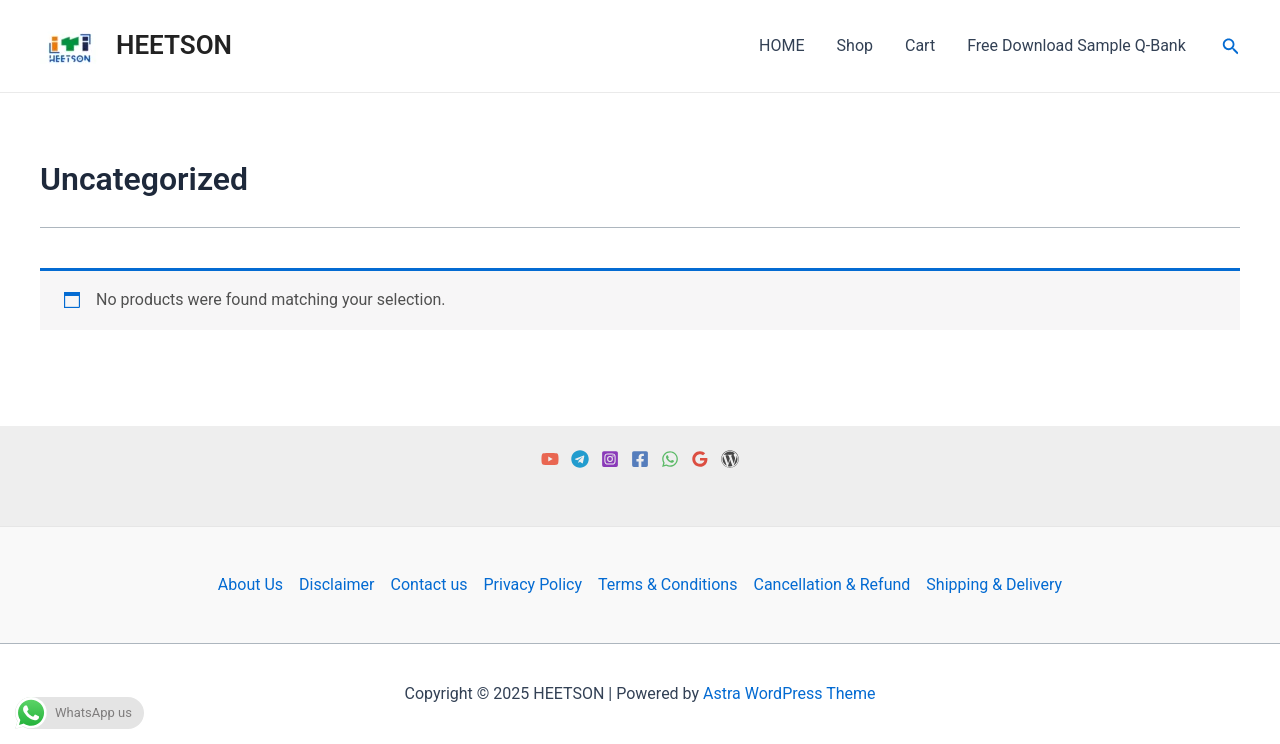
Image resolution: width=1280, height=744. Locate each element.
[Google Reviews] (700, 459)
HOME (781, 45)
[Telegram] (580, 459)
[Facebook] (640, 459)
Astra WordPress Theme (789, 693)
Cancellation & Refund (831, 584)
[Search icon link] (1231, 46)
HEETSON (174, 45)
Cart (920, 45)
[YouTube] (550, 459)
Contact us (429, 584)
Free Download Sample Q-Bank (1076, 45)
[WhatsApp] (670, 459)
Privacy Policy (532, 584)
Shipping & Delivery (994, 584)
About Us (250, 584)
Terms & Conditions (668, 584)
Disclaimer (336, 584)
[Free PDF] (730, 459)
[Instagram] (610, 459)
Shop (855, 45)
